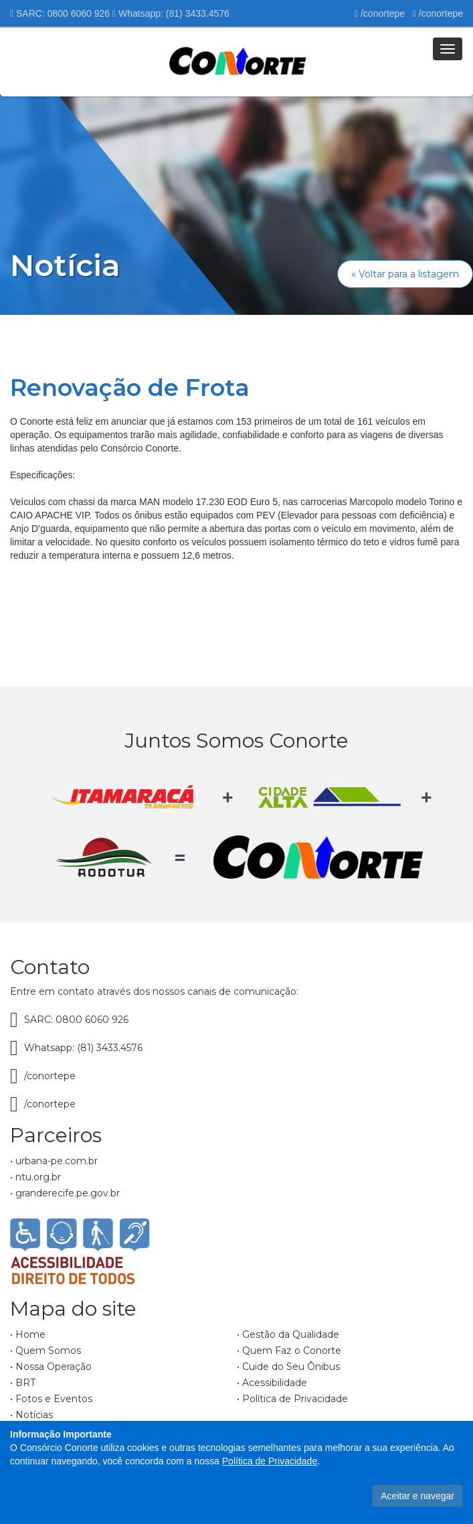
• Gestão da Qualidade (288, 1334)
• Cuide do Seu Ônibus (288, 1367)
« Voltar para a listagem (405, 274)
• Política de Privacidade (292, 1399)
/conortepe (380, 13)
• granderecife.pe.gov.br (65, 1193)
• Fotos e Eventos (51, 1399)
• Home (27, 1334)
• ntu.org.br (35, 1177)
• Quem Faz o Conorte (289, 1350)
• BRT (22, 1383)
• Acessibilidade (272, 1383)
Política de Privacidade (269, 1461)
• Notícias (31, 1415)
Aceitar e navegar (417, 1496)
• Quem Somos (45, 1350)
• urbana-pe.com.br (54, 1161)
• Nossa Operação (51, 1367)
